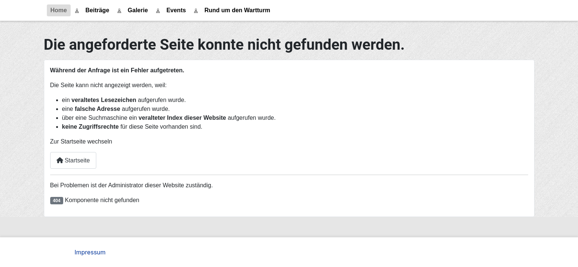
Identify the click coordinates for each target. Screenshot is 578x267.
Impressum (90, 252)
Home (59, 10)
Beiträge (97, 10)
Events (176, 10)
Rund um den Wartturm (237, 10)
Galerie (138, 10)
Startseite (73, 160)
